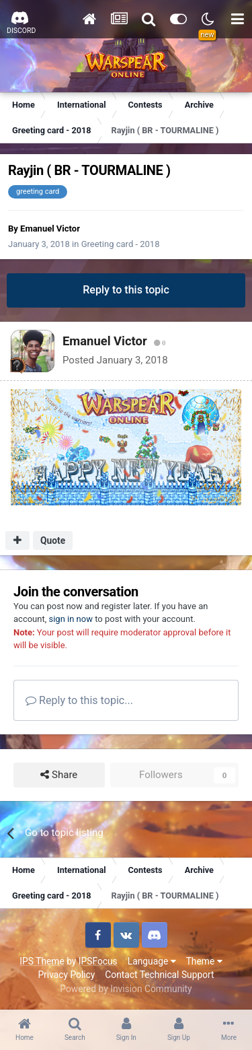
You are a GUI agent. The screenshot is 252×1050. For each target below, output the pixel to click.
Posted (115, 360)
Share (58, 775)
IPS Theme (41, 961)
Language (152, 961)
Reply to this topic (126, 289)
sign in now (70, 619)
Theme (204, 961)
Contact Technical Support (159, 974)
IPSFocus (98, 961)
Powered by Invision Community (126, 988)
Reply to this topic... (79, 700)
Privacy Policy (66, 974)
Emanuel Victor (50, 228)
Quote (52, 540)
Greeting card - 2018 (120, 244)
